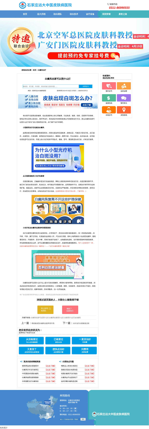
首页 (34, 70)
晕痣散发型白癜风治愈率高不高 (43, 323)
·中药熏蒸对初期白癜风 (30, 373)
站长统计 (3, 428)
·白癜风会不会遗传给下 (69, 377)
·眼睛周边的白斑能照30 (30, 366)
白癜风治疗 (42, 70)
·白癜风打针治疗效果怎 (30, 370)
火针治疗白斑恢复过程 (81, 323)
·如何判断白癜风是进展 (69, 381)
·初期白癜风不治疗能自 (69, 373)
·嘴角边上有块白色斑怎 (69, 366)
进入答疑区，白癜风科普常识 (78, 90)
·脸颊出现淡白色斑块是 (69, 370)
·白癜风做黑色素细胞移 (30, 377)
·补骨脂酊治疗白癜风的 (30, 381)
